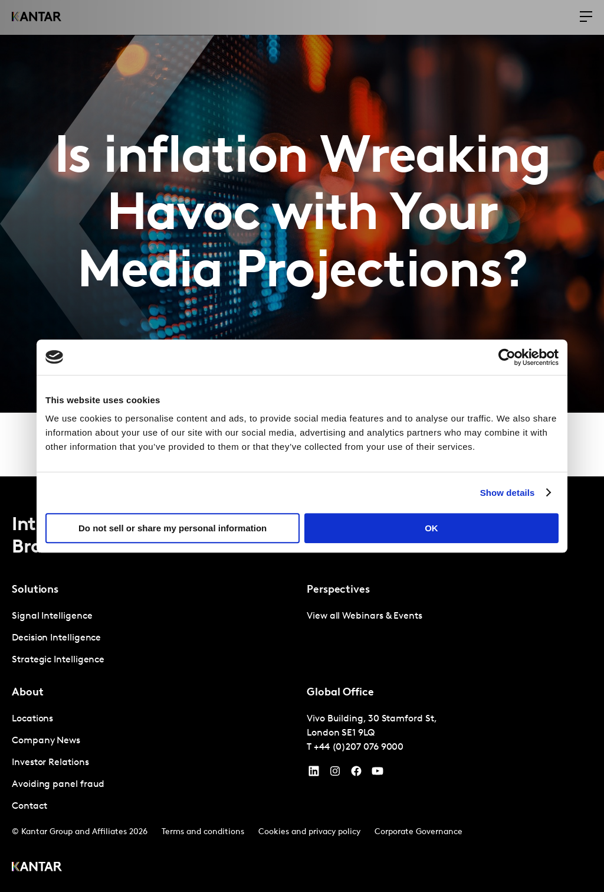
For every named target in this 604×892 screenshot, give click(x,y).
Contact (29, 806)
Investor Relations (50, 762)
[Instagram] (335, 774)
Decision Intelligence (56, 638)
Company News (46, 741)
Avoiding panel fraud (58, 784)
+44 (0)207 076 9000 (358, 747)
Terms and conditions (203, 832)
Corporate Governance (418, 832)
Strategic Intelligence (58, 660)
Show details (507, 493)
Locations (32, 719)
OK (431, 528)
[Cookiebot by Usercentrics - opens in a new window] (507, 357)
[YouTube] (314, 774)
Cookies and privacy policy (309, 832)
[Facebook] (356, 774)
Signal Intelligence (52, 616)
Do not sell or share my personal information (172, 528)
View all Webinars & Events (364, 616)
